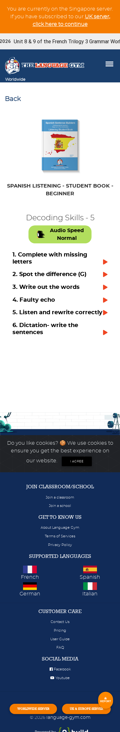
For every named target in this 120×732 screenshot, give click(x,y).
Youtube (60, 678)
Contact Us (60, 622)
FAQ (60, 647)
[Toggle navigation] (34, 79)
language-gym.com (68, 717)
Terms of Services (60, 536)
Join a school (60, 506)
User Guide (60, 639)
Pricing (60, 630)
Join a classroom (60, 497)
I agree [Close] (77, 461)
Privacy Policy (60, 545)
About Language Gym (60, 527)
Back (13, 99)
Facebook (60, 669)
